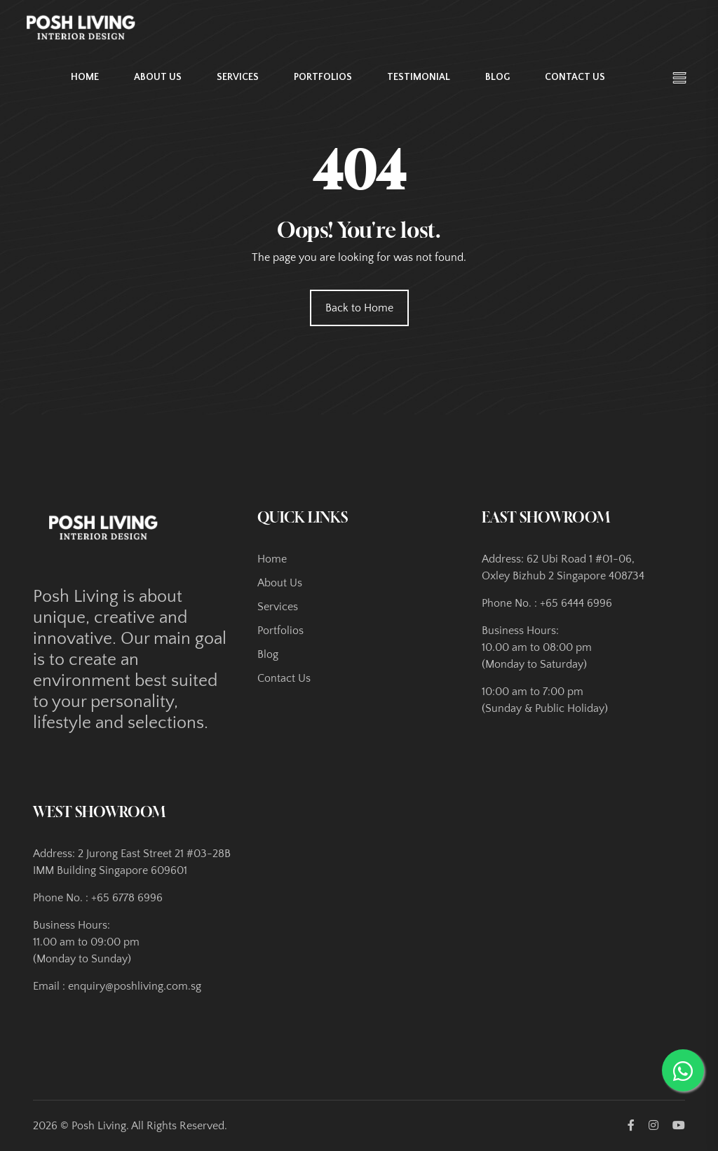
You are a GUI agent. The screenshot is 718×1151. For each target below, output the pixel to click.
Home (85, 75)
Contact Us (575, 75)
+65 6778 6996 (127, 897)
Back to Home (359, 308)
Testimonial (418, 75)
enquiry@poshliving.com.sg (134, 986)
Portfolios (323, 75)
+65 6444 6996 (576, 603)
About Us (158, 75)
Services (238, 75)
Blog (497, 75)
